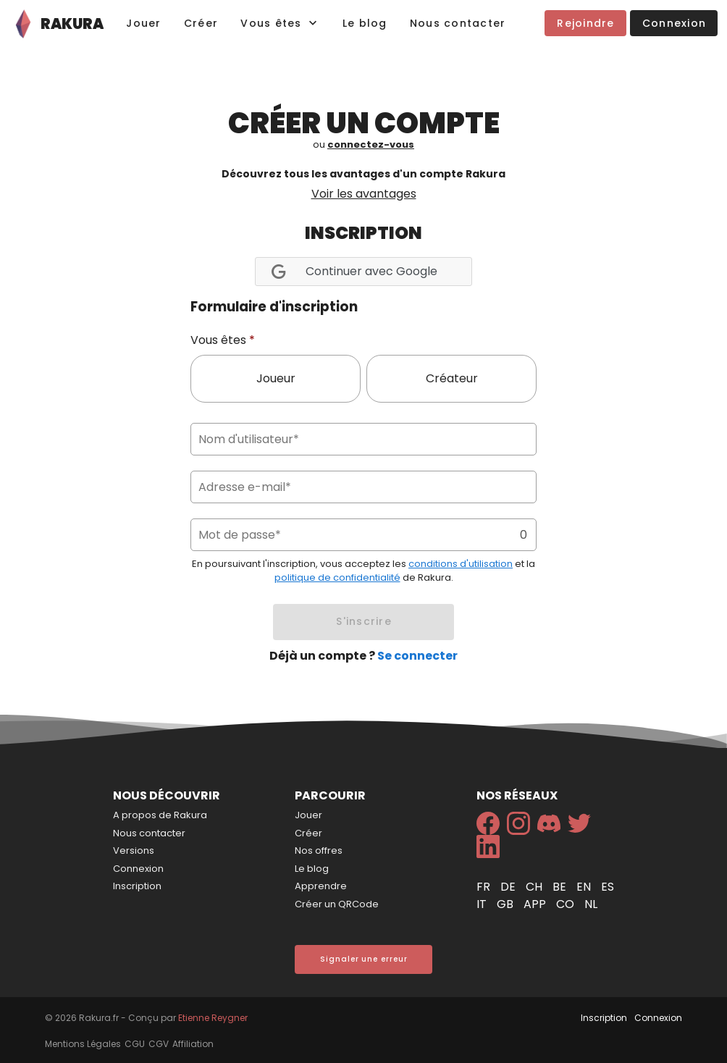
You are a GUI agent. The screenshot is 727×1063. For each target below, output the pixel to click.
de (509, 886)
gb (506, 904)
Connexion (138, 868)
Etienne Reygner (213, 1018)
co (566, 904)
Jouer (308, 815)
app (536, 904)
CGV (158, 1044)
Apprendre (321, 886)
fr (484, 886)
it (482, 904)
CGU (135, 1044)
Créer (308, 833)
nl (590, 904)
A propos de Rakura (160, 815)
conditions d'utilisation (460, 564)
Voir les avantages (363, 193)
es (607, 886)
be (560, 886)
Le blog (312, 868)
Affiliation (193, 1044)
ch (535, 886)
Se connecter (417, 655)
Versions (133, 850)
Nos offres (319, 850)
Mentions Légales (83, 1044)
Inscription (137, 886)
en (585, 886)
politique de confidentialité (337, 577)
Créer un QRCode (337, 904)
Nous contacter (149, 833)
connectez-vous (370, 144)
